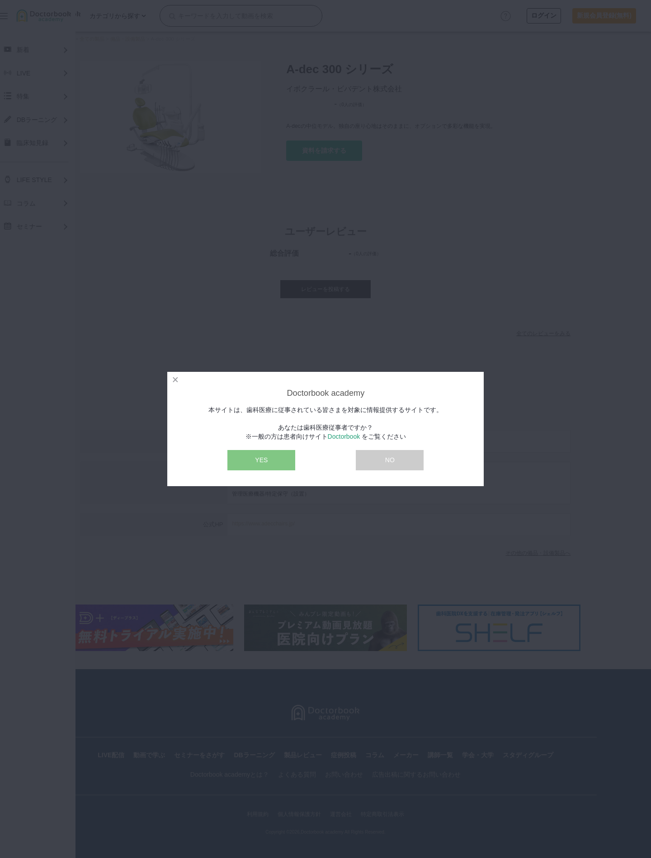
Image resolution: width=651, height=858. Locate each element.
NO (390, 460)
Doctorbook (344, 436)
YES (261, 460)
